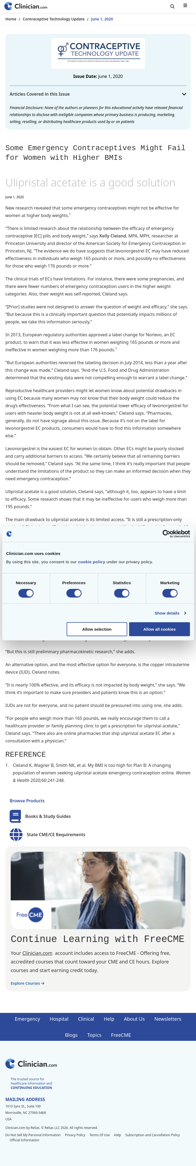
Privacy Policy (75, 1135)
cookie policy (91, 561)
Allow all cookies (159, 629)
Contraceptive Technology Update (54, 18)
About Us (134, 1019)
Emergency (27, 1019)
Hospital (59, 1019)
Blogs (71, 1035)
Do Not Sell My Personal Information (33, 1135)
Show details (167, 613)
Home (10, 18)
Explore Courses (27, 983)
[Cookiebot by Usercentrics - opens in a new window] (166, 534)
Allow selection (97, 629)
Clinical (86, 1019)
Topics (94, 1035)
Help (109, 1019)
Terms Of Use (100, 1135)
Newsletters (167, 1019)
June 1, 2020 (102, 18)
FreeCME (121, 1035)
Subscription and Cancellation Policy (152, 1135)
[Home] (25, 6)
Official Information (24, 1140)
